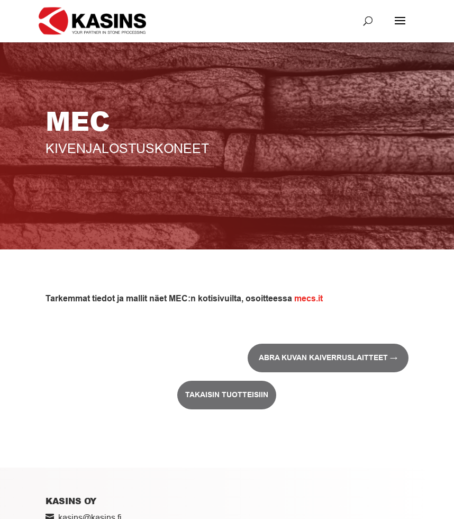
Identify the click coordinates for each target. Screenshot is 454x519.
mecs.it (308, 298)
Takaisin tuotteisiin (226, 394)
